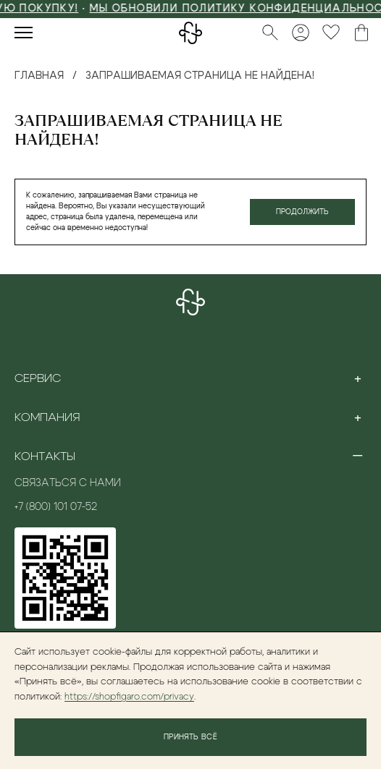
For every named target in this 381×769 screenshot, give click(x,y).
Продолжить (302, 212)
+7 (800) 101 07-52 (55, 507)
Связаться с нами (67, 483)
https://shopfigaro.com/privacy (129, 697)
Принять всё (190, 737)
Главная (39, 76)
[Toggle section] (358, 378)
